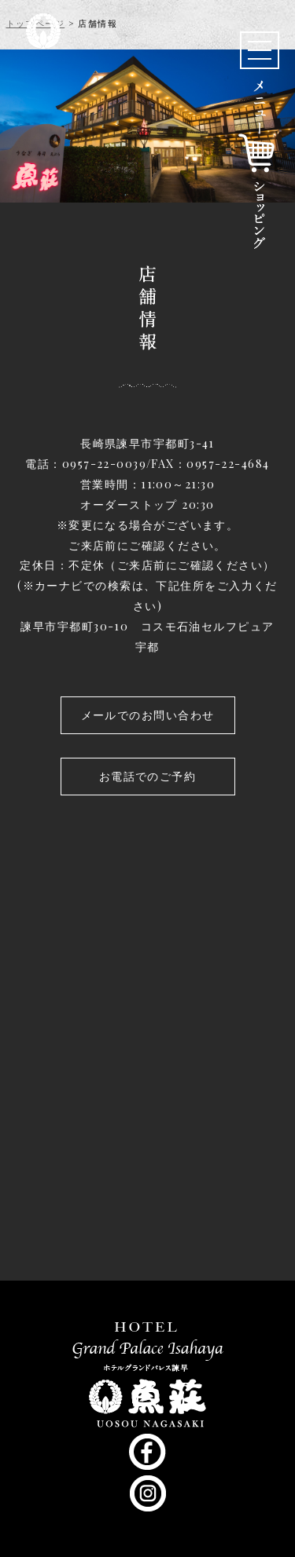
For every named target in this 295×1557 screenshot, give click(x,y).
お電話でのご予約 (148, 776)
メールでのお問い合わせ (148, 714)
